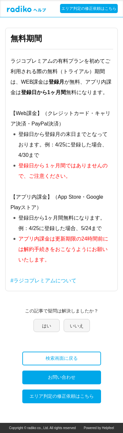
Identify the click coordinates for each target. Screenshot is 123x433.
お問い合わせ (61, 377)
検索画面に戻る (62, 358)
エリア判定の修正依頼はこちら (88, 8)
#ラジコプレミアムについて (43, 280)
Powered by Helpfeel (99, 428)
